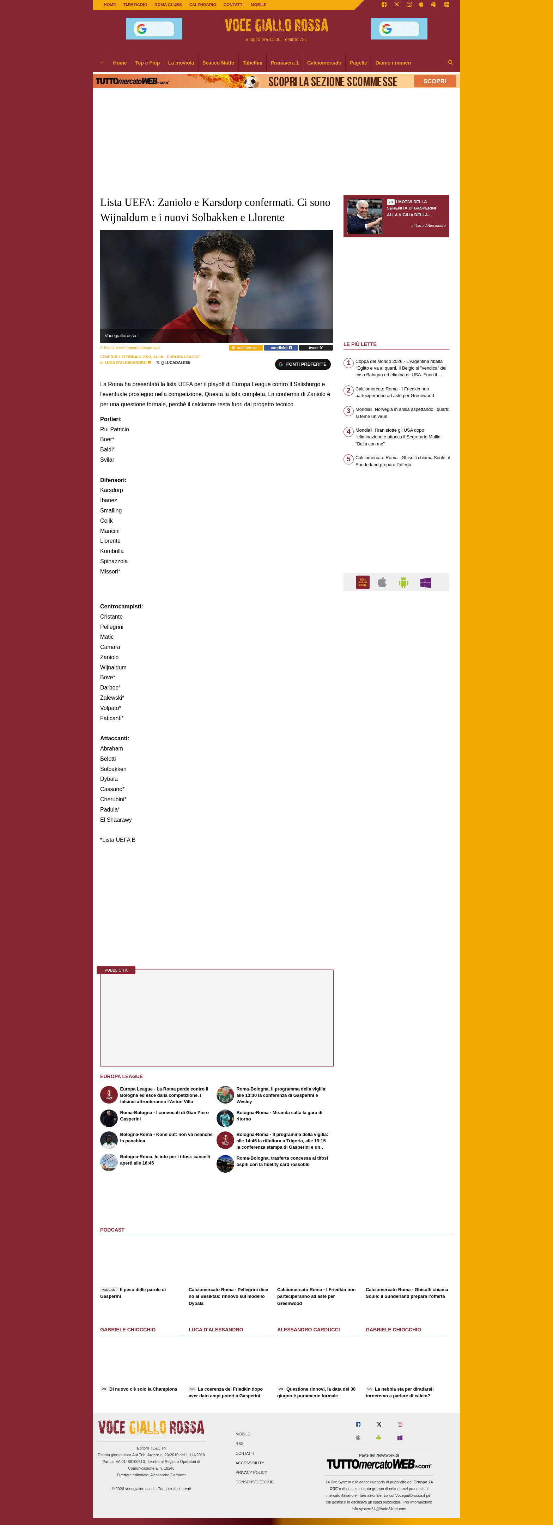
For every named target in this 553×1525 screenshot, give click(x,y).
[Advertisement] (396, 870)
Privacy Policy (251, 1472)
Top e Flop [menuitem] (147, 63)
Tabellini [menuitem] (252, 63)
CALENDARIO (202, 4)
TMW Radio (135, 4)
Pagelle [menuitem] (358, 63)
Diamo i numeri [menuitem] (393, 63)
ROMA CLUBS (168, 4)
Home (110, 4)
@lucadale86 (173, 362)
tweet (316, 348)
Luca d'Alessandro (126, 362)
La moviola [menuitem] (181, 63)
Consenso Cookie (255, 1482)
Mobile (243, 1434)
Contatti (245, 1453)
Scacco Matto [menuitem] (218, 63)
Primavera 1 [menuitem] (285, 63)
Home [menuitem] (120, 63)
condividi (281, 348)
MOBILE (259, 4)
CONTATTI (234, 4)
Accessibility (250, 1463)
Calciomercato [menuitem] (324, 63)
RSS (239, 1444)
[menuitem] (102, 63)
